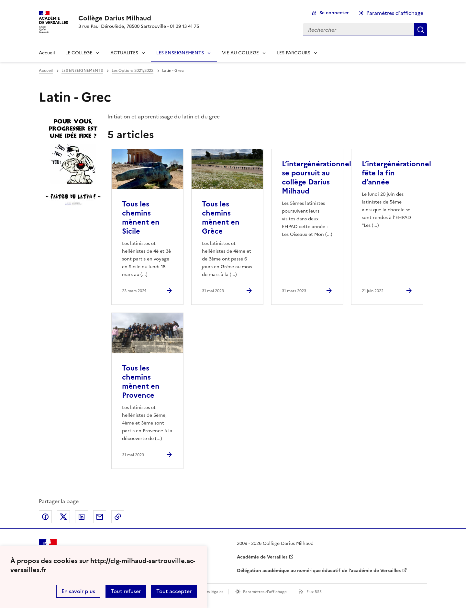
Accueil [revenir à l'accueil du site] (47, 53)
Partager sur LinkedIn (81, 516)
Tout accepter (174, 591)
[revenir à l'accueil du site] (138, 18)
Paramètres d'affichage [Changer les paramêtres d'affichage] (394, 13)
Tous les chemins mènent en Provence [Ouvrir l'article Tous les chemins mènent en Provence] (141, 382)
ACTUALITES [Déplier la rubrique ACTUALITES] (124, 53)
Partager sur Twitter (63, 516)
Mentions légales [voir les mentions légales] (208, 592)
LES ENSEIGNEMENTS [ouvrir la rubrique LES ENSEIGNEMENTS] (82, 70)
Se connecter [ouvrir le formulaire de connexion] (334, 12)
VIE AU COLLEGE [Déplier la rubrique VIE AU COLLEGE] (240, 53)
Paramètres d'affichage (265, 592)
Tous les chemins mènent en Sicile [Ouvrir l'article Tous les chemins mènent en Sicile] (141, 218)
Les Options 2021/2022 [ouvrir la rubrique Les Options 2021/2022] (132, 70)
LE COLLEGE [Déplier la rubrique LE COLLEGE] (78, 53)
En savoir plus (78, 591)
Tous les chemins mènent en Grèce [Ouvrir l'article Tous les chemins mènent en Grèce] (220, 218)
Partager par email (99, 516)
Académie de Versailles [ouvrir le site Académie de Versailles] (262, 557)
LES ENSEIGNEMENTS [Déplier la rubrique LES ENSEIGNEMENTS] (180, 53)
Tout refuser (126, 591)
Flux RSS (314, 592)
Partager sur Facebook (45, 516)
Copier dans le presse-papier (117, 516)
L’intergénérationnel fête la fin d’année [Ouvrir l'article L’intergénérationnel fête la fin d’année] (396, 173)
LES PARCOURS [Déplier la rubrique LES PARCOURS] (293, 53)
